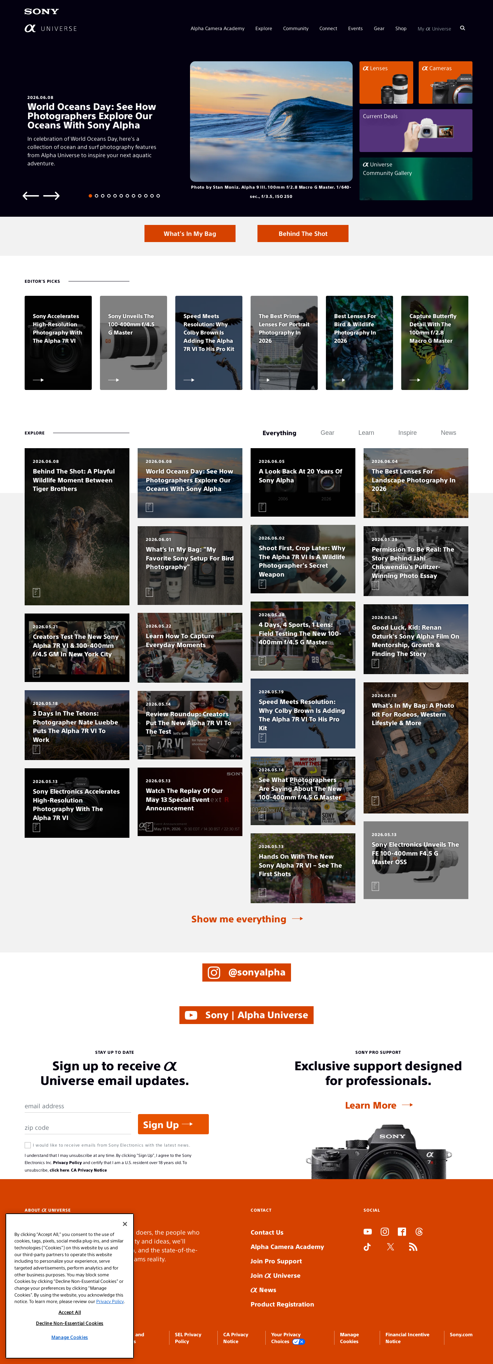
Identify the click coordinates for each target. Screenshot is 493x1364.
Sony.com (461, 1334)
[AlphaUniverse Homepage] (50, 28)
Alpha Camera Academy (217, 28)
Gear (379, 28)
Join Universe (276, 1275)
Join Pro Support (276, 1261)
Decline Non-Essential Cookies (69, 1323)
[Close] (124, 1224)
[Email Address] (78, 1106)
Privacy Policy (67, 1162)
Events (355, 28)
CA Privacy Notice (89, 1170)
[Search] (462, 28)
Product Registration (282, 1304)
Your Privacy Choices (288, 1338)
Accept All (70, 1312)
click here (59, 1170)
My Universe (434, 28)
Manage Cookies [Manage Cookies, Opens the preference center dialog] (69, 1337)
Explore (263, 28)
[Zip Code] (78, 1127)
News (263, 1289)
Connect (328, 28)
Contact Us (267, 1232)
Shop (401, 28)
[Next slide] (51, 195)
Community (295, 28)
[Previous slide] (31, 195)
